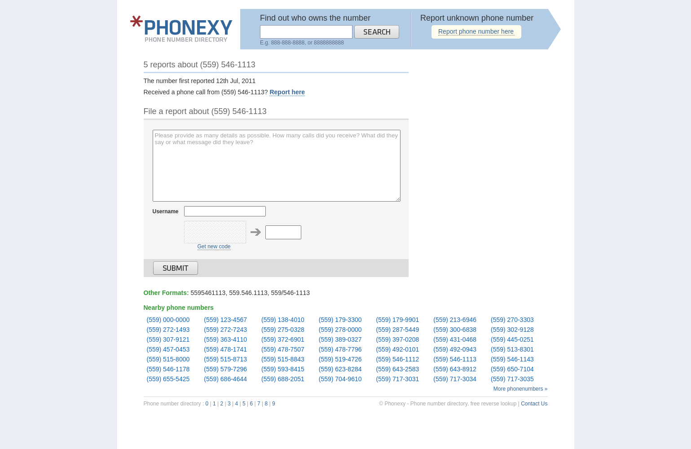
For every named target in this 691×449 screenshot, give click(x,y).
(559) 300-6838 (454, 329)
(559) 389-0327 (340, 339)
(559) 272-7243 (225, 329)
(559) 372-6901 (282, 339)
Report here (287, 92)
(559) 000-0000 (168, 320)
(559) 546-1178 (168, 369)
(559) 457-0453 (168, 349)
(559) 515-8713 (225, 359)
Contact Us (534, 404)
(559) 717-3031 (397, 379)
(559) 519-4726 (340, 359)
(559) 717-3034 (454, 379)
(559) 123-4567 (225, 320)
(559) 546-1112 (397, 359)
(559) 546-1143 (512, 359)
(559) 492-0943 (454, 349)
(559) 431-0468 (454, 339)
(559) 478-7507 (282, 349)
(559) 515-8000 (168, 359)
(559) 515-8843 (282, 359)
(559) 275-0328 (282, 329)
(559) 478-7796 (340, 349)
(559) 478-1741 (225, 349)
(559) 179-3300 (340, 320)
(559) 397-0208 (397, 339)
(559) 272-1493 (168, 329)
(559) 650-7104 (512, 369)
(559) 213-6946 (454, 320)
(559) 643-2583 (397, 369)
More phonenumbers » (520, 389)
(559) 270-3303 (512, 320)
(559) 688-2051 (282, 379)
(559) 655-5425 (168, 379)
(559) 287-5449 (397, 329)
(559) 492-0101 (397, 349)
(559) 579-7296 (225, 369)
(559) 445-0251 (512, 339)
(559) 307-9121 (168, 339)
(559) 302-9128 (512, 329)
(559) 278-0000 (340, 329)
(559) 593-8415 (282, 369)
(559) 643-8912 (454, 369)
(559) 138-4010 (282, 320)
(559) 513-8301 (512, 349)
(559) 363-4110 (225, 339)
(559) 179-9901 (397, 320)
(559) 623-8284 (340, 369)
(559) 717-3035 (512, 379)
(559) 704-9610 (340, 379)
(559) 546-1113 (454, 359)
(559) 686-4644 (225, 379)
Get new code (214, 246)
